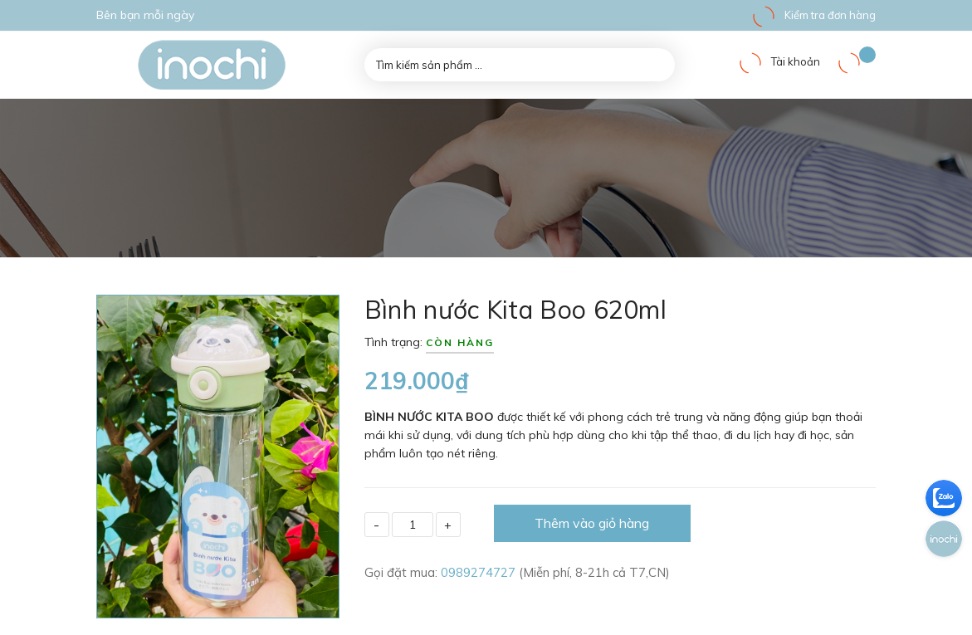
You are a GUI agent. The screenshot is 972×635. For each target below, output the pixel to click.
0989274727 (480, 572)
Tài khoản (779, 61)
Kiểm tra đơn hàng (813, 15)
